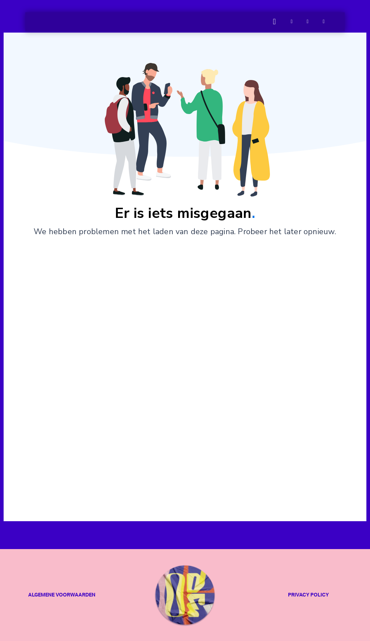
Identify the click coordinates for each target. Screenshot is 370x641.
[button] (274, 22)
